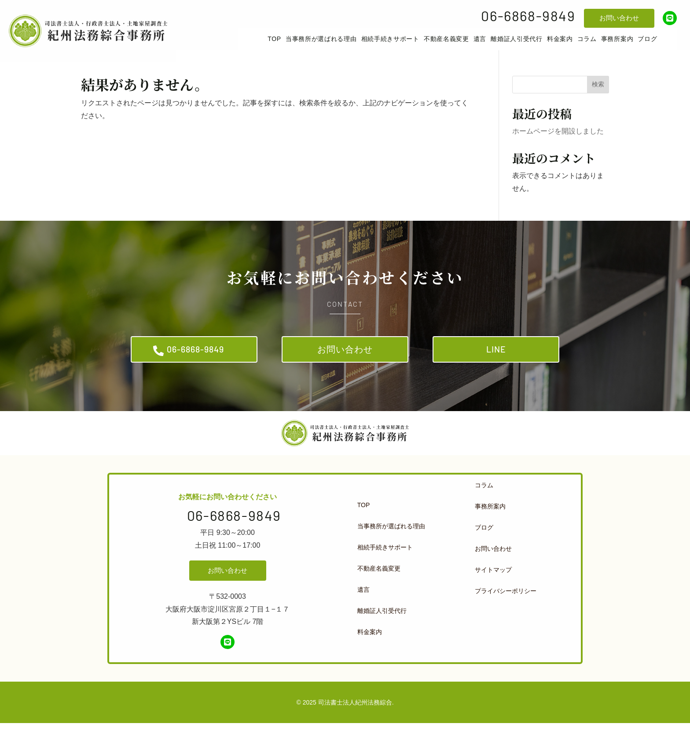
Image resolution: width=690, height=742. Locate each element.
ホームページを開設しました (558, 143)
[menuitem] (288, 45)
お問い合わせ (619, 18)
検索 (598, 96)
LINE (496, 364)
